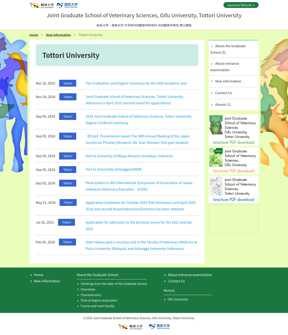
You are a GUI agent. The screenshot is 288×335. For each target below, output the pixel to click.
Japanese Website (239, 5)
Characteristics (91, 295)
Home (34, 34)
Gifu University (178, 299)
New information (58, 34)
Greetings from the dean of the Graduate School (114, 283)
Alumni (223, 104)
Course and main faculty (98, 306)
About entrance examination (224, 66)
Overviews (88, 289)
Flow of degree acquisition (99, 300)
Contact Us (223, 92)
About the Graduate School (228, 49)
